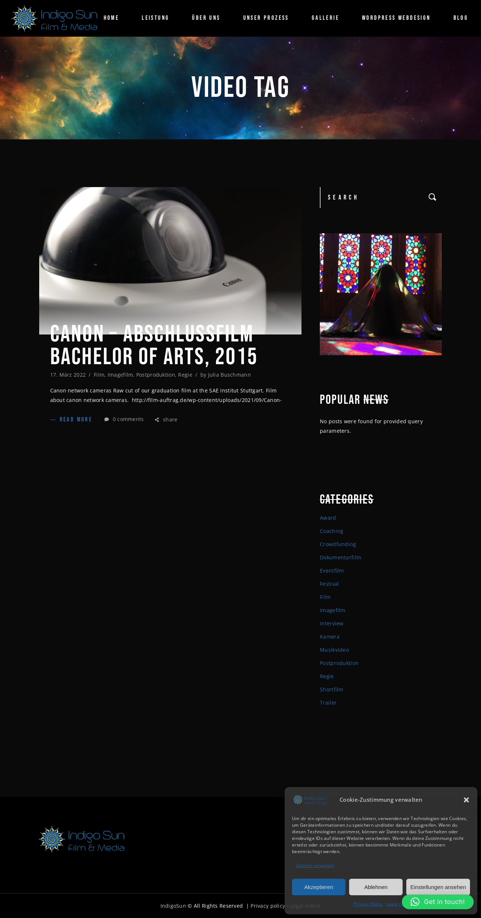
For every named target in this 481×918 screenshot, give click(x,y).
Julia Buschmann (229, 374)
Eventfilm (332, 570)
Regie (185, 374)
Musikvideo (334, 649)
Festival (329, 583)
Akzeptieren (318, 887)
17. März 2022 (68, 374)
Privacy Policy (368, 904)
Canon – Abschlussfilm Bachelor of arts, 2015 (154, 346)
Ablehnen (375, 887)
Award (328, 517)
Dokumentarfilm (340, 557)
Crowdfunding (338, 544)
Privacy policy (268, 905)
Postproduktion (155, 374)
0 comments (124, 419)
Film (99, 374)
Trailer (328, 702)
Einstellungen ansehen (438, 887)
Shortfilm (332, 689)
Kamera (330, 636)
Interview (332, 623)
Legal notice (399, 904)
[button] (466, 800)
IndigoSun (173, 905)
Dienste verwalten (315, 865)
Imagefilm (120, 374)
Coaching (331, 530)
